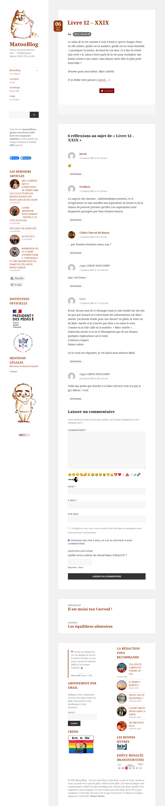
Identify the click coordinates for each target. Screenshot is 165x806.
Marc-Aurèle (80, 34)
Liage (24, 98)
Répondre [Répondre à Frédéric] (76, 220)
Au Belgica (28, 236)
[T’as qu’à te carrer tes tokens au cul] (122, 668)
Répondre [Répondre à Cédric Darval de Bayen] (76, 253)
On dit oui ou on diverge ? (136, 697)
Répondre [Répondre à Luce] (76, 361)
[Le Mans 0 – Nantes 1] (122, 685)
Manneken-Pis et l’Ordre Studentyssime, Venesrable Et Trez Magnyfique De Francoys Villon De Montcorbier (24, 258)
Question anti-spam (80, 551)
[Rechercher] (34, 115)
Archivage (24, 89)
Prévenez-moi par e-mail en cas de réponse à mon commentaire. (100, 542)
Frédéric (85, 187)
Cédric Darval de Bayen (94, 232)
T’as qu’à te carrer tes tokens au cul (135, 669)
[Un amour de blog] (122, 726)
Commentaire (77, 430)
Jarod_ (102, 80)
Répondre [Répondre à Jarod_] (76, 174)
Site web (73, 514)
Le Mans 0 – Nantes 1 (135, 683)
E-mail (73, 500)
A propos (24, 80)
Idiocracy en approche (23, 228)
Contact (13, 371)
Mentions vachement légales (24, 366)
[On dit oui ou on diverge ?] (122, 698)
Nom (71, 486)
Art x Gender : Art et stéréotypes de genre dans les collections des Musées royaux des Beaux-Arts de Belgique (24, 190)
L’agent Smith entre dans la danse (137, 711)
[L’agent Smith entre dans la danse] (122, 711)
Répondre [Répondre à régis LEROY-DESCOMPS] (76, 286)
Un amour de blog (136, 724)
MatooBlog (24, 44)
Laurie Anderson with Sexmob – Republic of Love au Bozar (23, 214)
